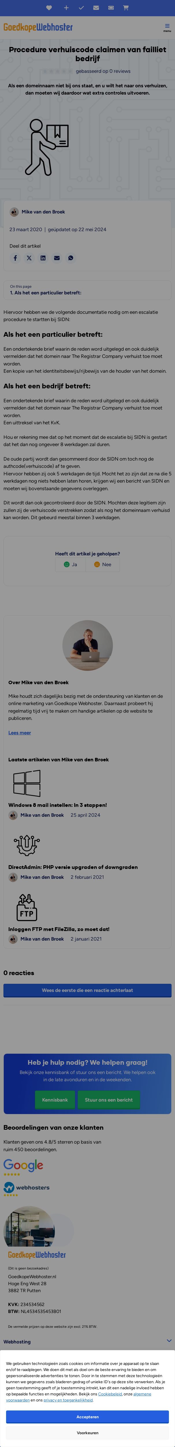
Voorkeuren (87, 1432)
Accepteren (88, 1417)
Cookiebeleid (110, 1394)
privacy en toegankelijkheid (68, 1400)
